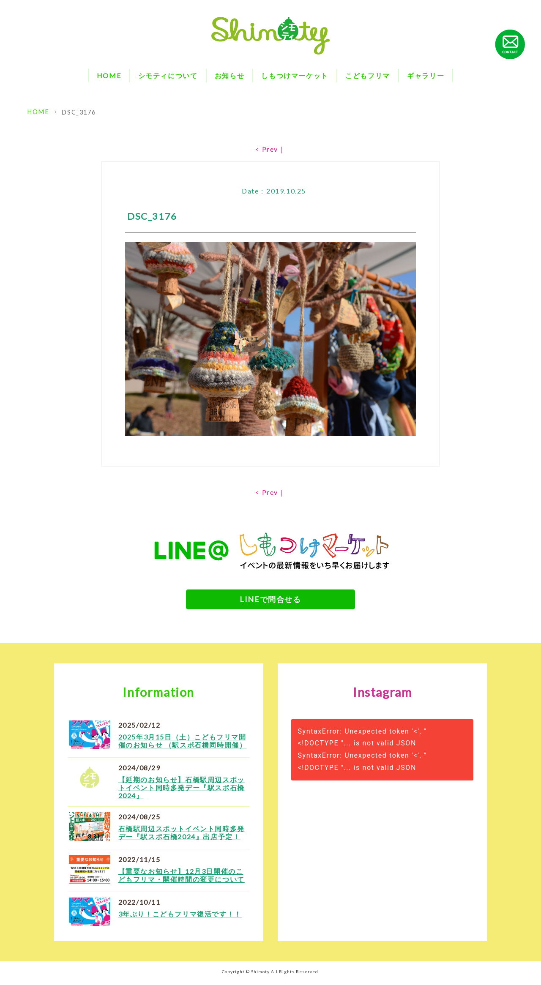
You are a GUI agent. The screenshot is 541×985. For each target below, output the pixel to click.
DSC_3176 (77, 112)
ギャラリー (425, 75)
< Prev (266, 149)
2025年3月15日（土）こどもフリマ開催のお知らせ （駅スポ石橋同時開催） (182, 744)
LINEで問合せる (270, 600)
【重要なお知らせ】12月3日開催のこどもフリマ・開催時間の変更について (181, 878)
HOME (109, 75)
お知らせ (229, 75)
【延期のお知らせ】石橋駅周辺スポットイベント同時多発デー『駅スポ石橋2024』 (181, 791)
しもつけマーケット (294, 75)
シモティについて (168, 75)
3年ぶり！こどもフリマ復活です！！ (180, 917)
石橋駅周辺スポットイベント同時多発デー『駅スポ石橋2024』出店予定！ (181, 836)
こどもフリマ (367, 75)
